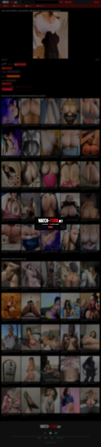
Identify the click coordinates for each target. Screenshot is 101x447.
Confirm (50, 227)
